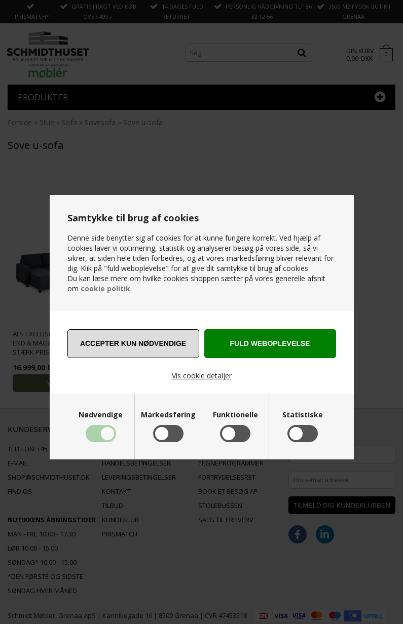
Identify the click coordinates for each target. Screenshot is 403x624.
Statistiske (302, 414)
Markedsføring (168, 414)
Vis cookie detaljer (202, 375)
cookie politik (105, 288)
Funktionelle (235, 414)
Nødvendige (101, 414)
